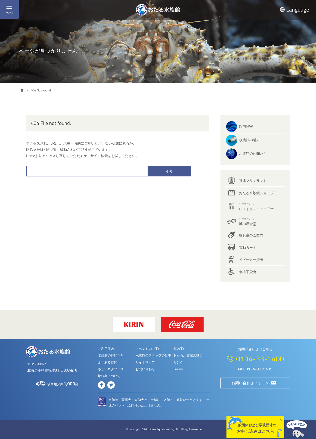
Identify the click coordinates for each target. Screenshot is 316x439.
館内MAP (246, 126)
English (178, 369)
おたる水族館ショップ (256, 193)
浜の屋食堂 (247, 222)
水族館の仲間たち (253, 153)
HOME (22, 90)
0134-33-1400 (260, 358)
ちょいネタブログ (111, 369)
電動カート (247, 247)
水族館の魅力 (249, 139)
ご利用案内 (106, 348)
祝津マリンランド (253, 180)
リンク (178, 362)
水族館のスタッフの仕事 (153, 355)
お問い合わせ (145, 369)
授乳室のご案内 (251, 235)
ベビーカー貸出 (251, 259)
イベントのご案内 (148, 348)
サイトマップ (145, 362)
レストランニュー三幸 (256, 207)
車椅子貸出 (247, 272)
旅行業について (109, 376)
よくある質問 (107, 362)
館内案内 (179, 348)
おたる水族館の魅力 (188, 355)
